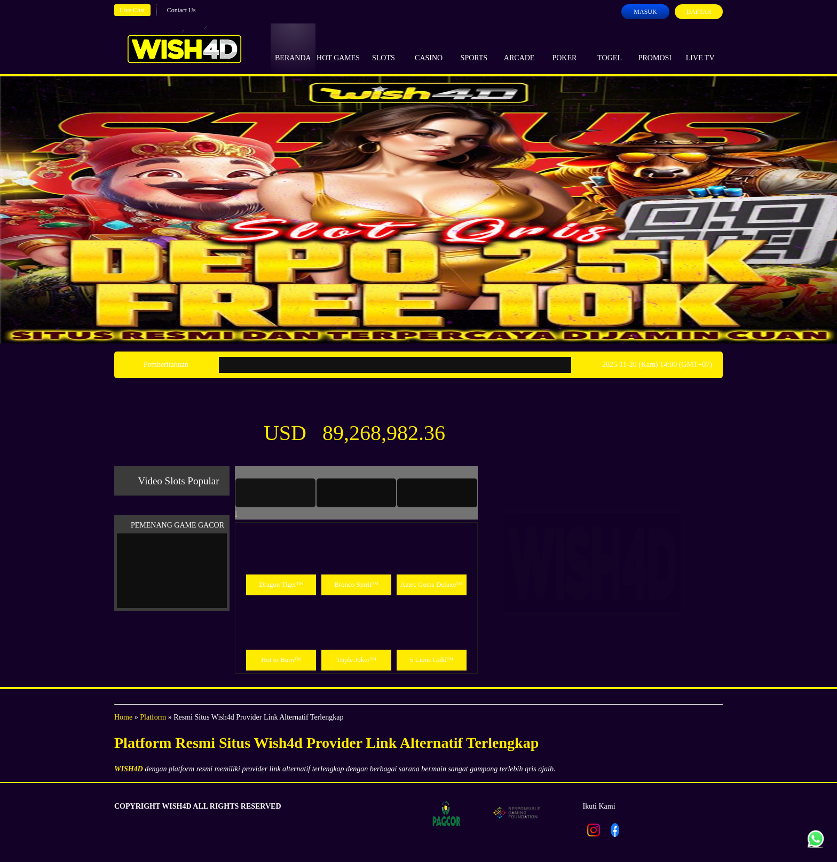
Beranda (293, 48)
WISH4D (128, 769)
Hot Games (338, 48)
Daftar (698, 11)
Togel (609, 48)
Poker (564, 48)
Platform (153, 717)
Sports (474, 48)
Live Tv (700, 48)
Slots (383, 48)
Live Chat (132, 10)
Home (123, 717)
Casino (429, 48)
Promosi (655, 48)
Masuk (645, 11)
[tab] (275, 492)
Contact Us (181, 10)
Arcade (519, 48)
